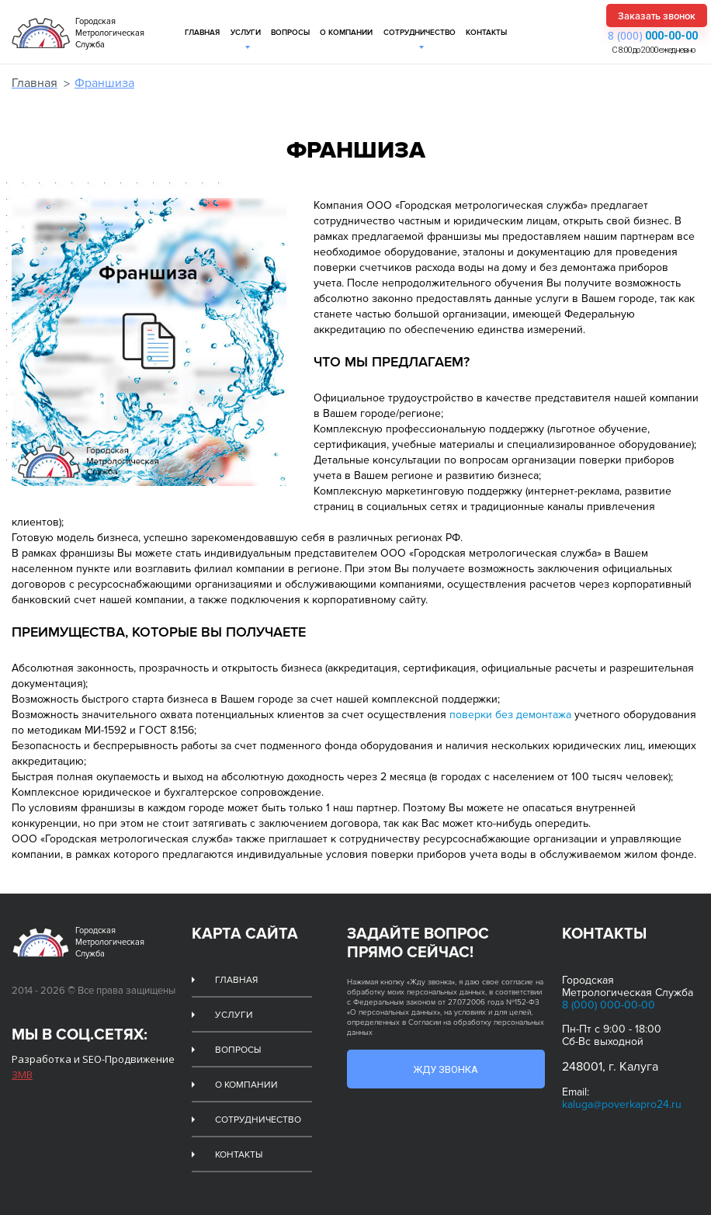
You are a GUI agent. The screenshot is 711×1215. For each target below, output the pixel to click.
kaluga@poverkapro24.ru (622, 1104)
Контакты (486, 32)
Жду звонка (445, 1069)
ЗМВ (22, 1074)
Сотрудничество (419, 32)
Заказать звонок (656, 16)
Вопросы (290, 32)
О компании (346, 32)
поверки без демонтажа (510, 714)
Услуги (246, 32)
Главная (202, 32)
